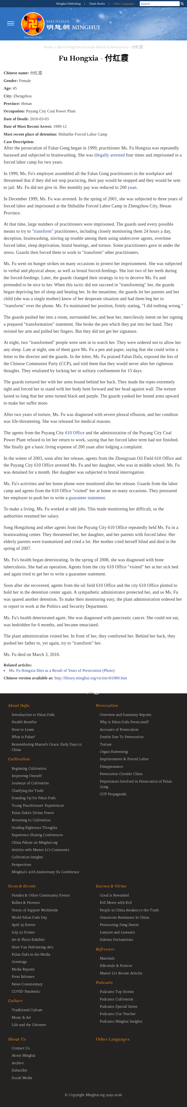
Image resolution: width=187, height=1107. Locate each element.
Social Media (22, 1077)
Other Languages (123, 3)
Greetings (19, 961)
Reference (105, 949)
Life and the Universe (29, 1024)
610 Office (74, 432)
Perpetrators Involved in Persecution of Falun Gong (136, 784)
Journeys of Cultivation (30, 782)
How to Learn (23, 729)
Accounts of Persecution (119, 729)
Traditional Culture (27, 1009)
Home (48, 47)
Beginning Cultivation (29, 768)
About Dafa (18, 705)
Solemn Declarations (116, 939)
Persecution (107, 705)
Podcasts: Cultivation (116, 998)
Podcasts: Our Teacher (118, 1013)
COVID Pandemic (26, 991)
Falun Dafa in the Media (31, 954)
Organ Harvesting (114, 751)
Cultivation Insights (27, 856)
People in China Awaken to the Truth (129, 909)
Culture (15, 1001)
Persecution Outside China (121, 773)
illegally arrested (109, 155)
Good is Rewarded (114, 895)
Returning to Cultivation (31, 819)
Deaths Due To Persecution (121, 736)
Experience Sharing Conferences (37, 834)
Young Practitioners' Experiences (38, 805)
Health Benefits (24, 721)
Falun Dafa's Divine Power (33, 812)
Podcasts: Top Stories (117, 991)
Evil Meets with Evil (116, 902)
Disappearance (111, 766)
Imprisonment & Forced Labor (124, 758)
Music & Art (21, 1017)
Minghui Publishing (69, 3)
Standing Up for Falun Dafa (34, 797)
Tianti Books (97, 3)
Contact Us (21, 1047)
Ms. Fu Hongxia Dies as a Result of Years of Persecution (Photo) (62, 670)
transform (43, 231)
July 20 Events (23, 932)
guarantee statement (87, 497)
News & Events (22, 886)
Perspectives (21, 864)
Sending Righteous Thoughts (34, 827)
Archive (18, 1062)
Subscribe (19, 1070)
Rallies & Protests (26, 902)
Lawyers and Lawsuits (117, 932)
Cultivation (19, 759)
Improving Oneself (27, 775)
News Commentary (27, 983)
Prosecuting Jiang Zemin (119, 924)
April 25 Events (23, 924)
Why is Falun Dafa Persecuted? (124, 721)
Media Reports (23, 969)
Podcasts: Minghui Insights (121, 1021)
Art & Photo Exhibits (28, 939)
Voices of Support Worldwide (35, 909)
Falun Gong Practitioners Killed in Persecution (93, 47)
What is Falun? (23, 736)
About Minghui (24, 1055)
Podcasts (104, 982)
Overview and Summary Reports (125, 714)
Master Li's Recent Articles (121, 972)
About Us (17, 1039)
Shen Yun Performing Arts (32, 946)
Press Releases (23, 976)
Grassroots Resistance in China (124, 917)
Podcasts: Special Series (119, 1006)
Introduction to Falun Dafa (33, 714)
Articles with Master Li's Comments (40, 849)
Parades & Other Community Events (41, 895)
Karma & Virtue (111, 886)
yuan (132, 187)
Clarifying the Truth (28, 790)
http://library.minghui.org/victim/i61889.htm (91, 678)
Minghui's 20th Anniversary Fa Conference (45, 871)
